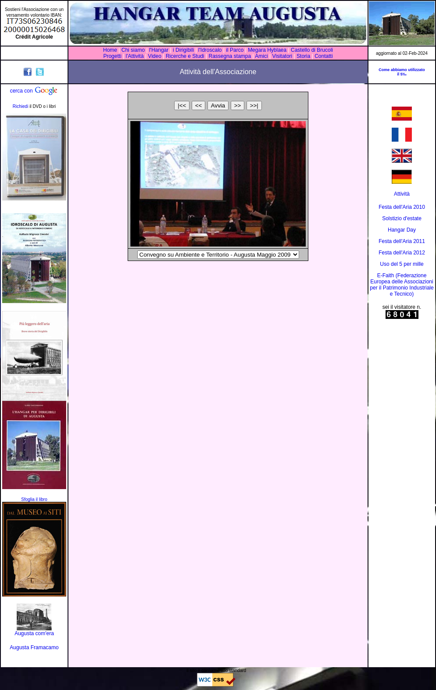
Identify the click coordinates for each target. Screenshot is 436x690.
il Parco (235, 50)
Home (110, 50)
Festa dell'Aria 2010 (402, 207)
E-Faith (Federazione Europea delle (398, 278)
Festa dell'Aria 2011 (402, 241)
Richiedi (21, 106)
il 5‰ (402, 74)
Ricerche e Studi (186, 56)
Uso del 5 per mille (401, 264)
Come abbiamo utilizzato (402, 70)
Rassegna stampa (229, 56)
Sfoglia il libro (34, 499)
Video (154, 56)
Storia (303, 56)
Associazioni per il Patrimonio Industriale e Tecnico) (401, 288)
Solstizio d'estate (402, 218)
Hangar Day (402, 230)
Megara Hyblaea (267, 50)
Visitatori (282, 56)
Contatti (323, 56)
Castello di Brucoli (311, 50)
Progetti (112, 56)
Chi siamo (133, 50)
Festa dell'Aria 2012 (402, 253)
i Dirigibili (183, 50)
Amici (261, 56)
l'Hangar (158, 50)
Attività (402, 194)
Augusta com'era (34, 633)
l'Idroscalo (210, 50)
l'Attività (134, 56)
